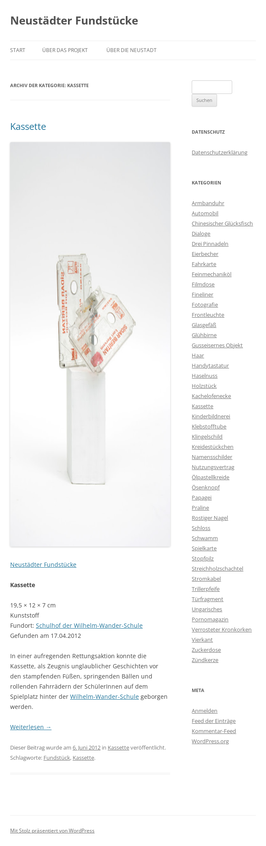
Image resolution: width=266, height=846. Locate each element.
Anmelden (204, 710)
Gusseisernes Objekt (217, 345)
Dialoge (201, 233)
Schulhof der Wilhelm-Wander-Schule (89, 625)
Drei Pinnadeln (210, 243)
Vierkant (202, 639)
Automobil (205, 213)
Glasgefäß (204, 325)
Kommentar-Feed (214, 731)
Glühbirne (204, 335)
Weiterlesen (31, 727)
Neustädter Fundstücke (74, 20)
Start (17, 50)
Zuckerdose (206, 650)
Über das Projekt (65, 50)
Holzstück (204, 386)
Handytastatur (210, 365)
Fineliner (202, 294)
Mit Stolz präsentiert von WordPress (52, 830)
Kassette (28, 126)
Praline (200, 507)
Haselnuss (204, 375)
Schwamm (205, 538)
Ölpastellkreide (210, 477)
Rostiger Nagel (210, 518)
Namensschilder (212, 457)
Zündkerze (205, 660)
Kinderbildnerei (211, 416)
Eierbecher (205, 254)
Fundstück (56, 757)
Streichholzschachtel (217, 568)
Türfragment (207, 599)
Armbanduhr (208, 203)
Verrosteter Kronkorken (222, 629)
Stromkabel (206, 578)
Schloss (201, 528)
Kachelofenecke (211, 396)
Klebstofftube (209, 426)
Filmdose (203, 284)
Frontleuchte (208, 315)
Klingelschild (207, 436)
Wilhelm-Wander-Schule (104, 696)
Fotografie (205, 304)
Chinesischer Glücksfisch (222, 223)
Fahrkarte (204, 264)
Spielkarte (204, 548)
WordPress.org (210, 741)
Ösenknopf (206, 487)
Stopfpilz (203, 558)
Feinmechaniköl (211, 274)
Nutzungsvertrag (213, 467)
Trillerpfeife (206, 589)
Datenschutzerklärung (219, 152)
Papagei (202, 497)
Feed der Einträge (214, 721)
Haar (198, 355)
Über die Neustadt (131, 50)
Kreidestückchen (212, 446)
